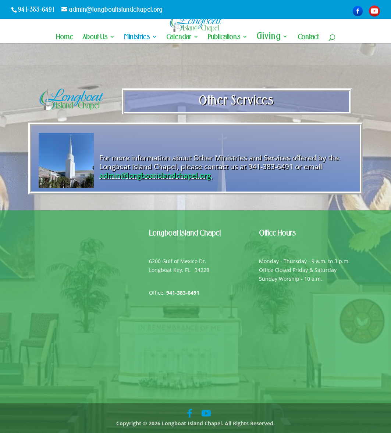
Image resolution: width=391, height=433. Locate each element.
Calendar (178, 37)
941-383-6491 (36, 9)
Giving (269, 37)
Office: (174, 292)
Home (64, 37)
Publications (224, 37)
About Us (94, 37)
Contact (308, 37)
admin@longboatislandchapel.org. (155, 175)
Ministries (137, 37)
